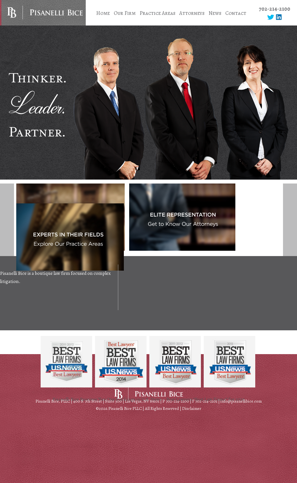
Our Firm (125, 13)
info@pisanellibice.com (241, 401)
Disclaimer (191, 408)
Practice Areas (157, 13)
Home (103, 13)
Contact (235, 13)
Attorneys (192, 13)
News (214, 13)
